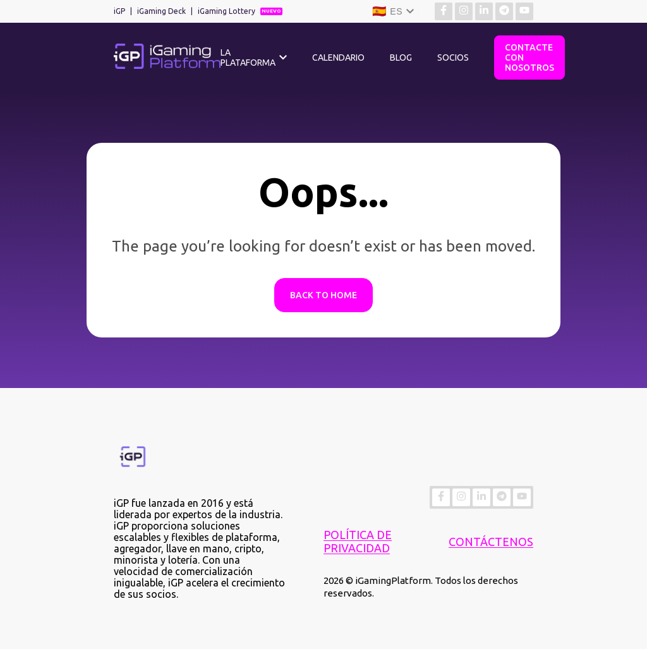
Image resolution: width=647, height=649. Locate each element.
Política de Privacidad (358, 541)
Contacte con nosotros (529, 57)
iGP (119, 11)
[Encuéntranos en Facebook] (443, 11)
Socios (453, 57)
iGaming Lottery (226, 11)
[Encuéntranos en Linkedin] (484, 11)
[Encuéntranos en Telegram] (504, 11)
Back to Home (323, 295)
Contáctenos (491, 541)
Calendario (338, 57)
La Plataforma (248, 57)
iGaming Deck (161, 11)
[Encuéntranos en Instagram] (464, 11)
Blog (401, 57)
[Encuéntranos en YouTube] (524, 11)
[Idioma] (393, 11)
